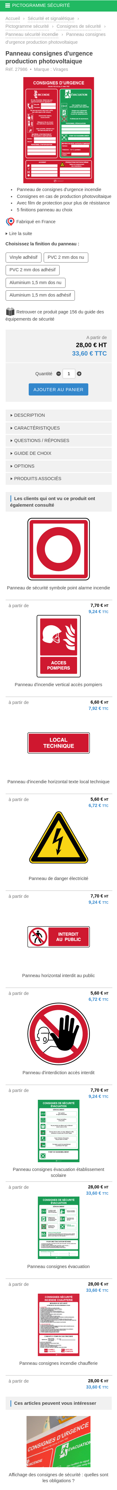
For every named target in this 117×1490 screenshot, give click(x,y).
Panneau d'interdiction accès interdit (58, 1072)
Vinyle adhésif (23, 257)
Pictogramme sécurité (27, 26)
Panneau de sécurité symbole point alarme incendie (58, 587)
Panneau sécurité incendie (32, 34)
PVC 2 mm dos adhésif (33, 269)
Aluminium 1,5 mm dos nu (35, 282)
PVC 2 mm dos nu (66, 257)
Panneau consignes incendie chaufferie (58, 1363)
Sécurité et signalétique (51, 18)
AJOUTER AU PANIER (58, 389)
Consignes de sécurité (78, 26)
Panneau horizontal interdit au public (58, 975)
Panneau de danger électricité (58, 878)
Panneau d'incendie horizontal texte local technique (58, 781)
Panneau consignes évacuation (58, 1266)
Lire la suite (20, 233)
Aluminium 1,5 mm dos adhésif (40, 295)
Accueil (13, 18)
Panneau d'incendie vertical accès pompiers (58, 684)
